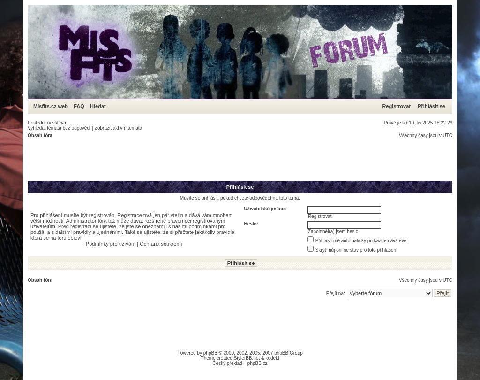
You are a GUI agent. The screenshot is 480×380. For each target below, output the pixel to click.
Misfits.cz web (52, 106)
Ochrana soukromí (161, 244)
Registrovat (396, 106)
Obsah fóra (40, 135)
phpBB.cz (258, 363)
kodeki (272, 358)
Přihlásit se (431, 106)
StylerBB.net (247, 358)
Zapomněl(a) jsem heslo (333, 231)
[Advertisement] (198, 159)
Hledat (98, 106)
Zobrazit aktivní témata (118, 128)
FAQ (79, 106)
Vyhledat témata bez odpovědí (59, 128)
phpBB (210, 353)
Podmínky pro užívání (110, 244)
